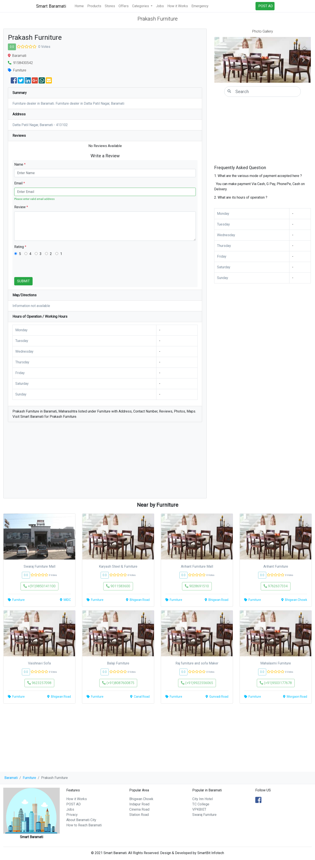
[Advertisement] (105, 462)
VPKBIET (199, 809)
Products (94, 6)
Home (79, 6)
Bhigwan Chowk (141, 799)
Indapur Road (139, 804)
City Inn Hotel (202, 799)
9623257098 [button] (39, 683)
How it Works (177, 6)
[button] (221, 60)
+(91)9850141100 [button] (39, 586)
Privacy (72, 815)
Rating (20, 247)
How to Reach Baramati (84, 825)
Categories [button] (141, 6)
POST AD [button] (265, 6)
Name (20, 164)
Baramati (11, 778)
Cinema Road (139, 809)
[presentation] (47, 268)
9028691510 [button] (197, 586)
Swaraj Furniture (204, 815)
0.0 (12, 47)
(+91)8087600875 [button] (118, 683)
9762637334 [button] (276, 586)
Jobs (160, 6)
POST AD (73, 804)
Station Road (139, 815)
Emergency (199, 6)
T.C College (200, 804)
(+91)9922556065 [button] (197, 683)
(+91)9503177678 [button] (276, 683)
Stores (110, 6)
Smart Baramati (51, 6)
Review (21, 207)
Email (19, 183)
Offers (124, 6)
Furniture (29, 778)
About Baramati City (81, 820)
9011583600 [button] (118, 586)
